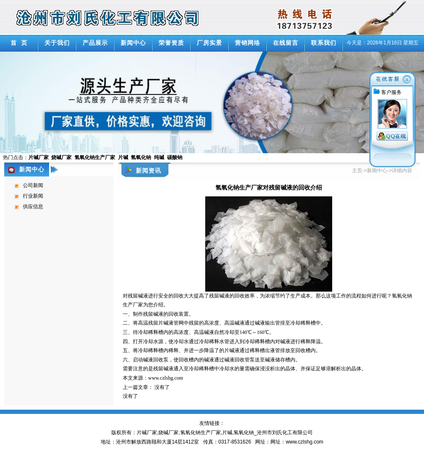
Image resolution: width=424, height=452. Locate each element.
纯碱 (159, 157)
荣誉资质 (171, 42)
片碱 (123, 157)
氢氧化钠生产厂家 (94, 157)
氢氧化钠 (141, 157)
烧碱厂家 (61, 157)
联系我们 (323, 42)
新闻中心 (133, 42)
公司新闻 (33, 185)
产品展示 (95, 42)
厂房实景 (209, 42)
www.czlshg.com (165, 378)
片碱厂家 (147, 432)
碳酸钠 (174, 157)
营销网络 (247, 42)
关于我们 (57, 42)
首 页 (19, 42)
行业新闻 (33, 196)
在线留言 (285, 42)
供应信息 (33, 206)
